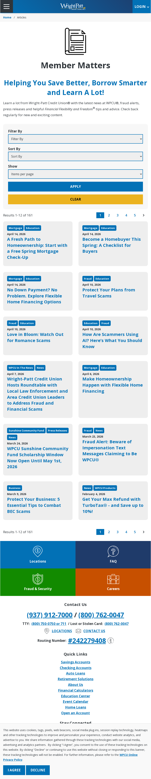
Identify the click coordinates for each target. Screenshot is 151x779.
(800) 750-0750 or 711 (48, 623)
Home (7, 17)
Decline (37, 770)
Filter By (15, 131)
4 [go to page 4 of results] (126, 215)
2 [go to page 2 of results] (109, 215)
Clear (75, 199)
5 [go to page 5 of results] (135, 215)
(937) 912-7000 (50, 614)
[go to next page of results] (143, 215)
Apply (75, 186)
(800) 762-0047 (101, 614)
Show (12, 166)
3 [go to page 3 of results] (118, 215)
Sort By (14, 149)
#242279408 (91, 640)
